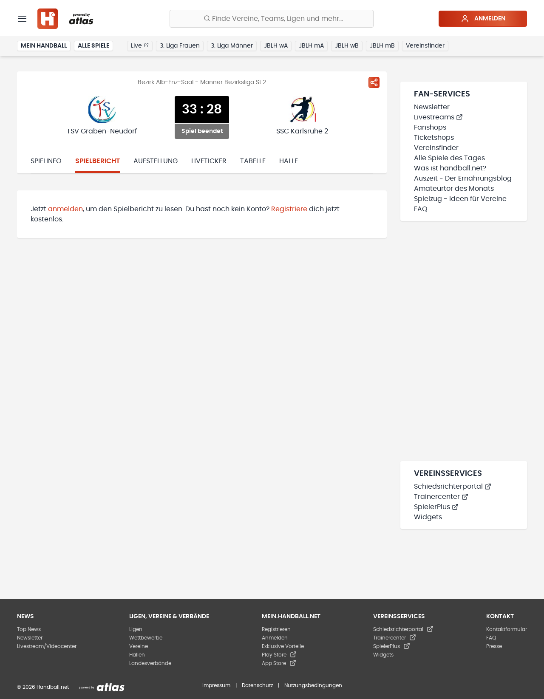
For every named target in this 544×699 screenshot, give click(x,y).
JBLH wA (276, 46)
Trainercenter (441, 497)
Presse (494, 646)
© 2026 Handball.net (43, 687)
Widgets (428, 517)
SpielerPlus (436, 507)
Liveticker (209, 161)
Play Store (279, 654)
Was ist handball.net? (450, 168)
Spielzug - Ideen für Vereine (460, 198)
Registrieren (276, 629)
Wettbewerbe (145, 637)
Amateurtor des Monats (454, 188)
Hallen (137, 654)
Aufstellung (155, 161)
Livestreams (438, 117)
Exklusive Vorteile (283, 646)
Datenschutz (257, 685)
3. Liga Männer (232, 46)
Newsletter (432, 107)
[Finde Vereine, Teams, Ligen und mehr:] (272, 19)
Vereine (138, 646)
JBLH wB (347, 46)
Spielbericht (97, 161)
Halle (288, 161)
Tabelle (253, 161)
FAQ (421, 209)
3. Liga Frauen (180, 46)
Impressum (216, 685)
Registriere (289, 209)
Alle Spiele (93, 46)
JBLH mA (311, 46)
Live (140, 45)
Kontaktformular (506, 629)
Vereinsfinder (425, 46)
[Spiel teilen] (374, 82)
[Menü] (22, 18)
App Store (279, 663)
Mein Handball (44, 46)
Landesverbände (150, 663)
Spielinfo (46, 161)
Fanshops (430, 127)
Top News (29, 629)
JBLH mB (382, 46)
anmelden (65, 209)
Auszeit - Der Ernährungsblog (463, 178)
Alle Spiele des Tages (449, 158)
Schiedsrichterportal (452, 486)
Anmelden (483, 18)
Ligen (135, 629)
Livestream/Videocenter (46, 646)
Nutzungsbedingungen (313, 685)
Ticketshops (434, 137)
